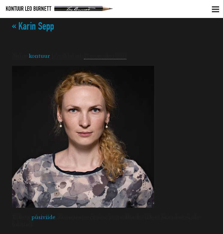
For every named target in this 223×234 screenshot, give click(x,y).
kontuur (39, 56)
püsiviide (43, 217)
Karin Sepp (33, 26)
